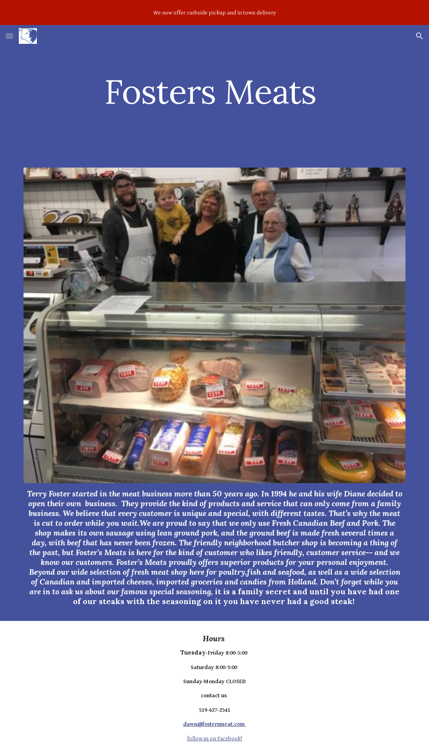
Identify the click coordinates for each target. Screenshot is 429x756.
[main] (214, 91)
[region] (214, 12)
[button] (9, 36)
